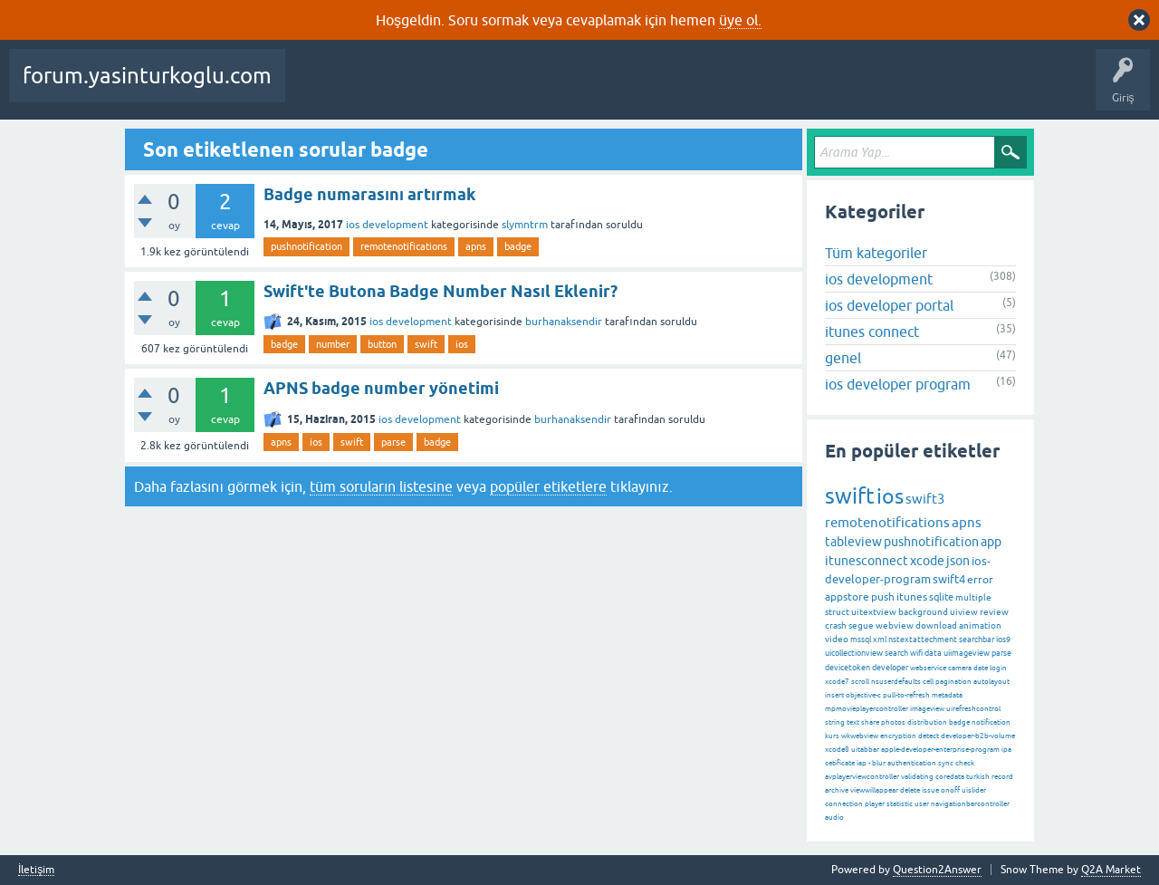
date (980, 668)
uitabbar (865, 750)
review (994, 612)
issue (930, 790)
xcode (927, 560)
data (933, 653)
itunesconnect (866, 560)
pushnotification (306, 246)
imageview (927, 709)
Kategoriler (631, 89)
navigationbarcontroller (970, 804)
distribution (927, 722)
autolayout (991, 682)
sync (945, 763)
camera (960, 668)
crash (836, 625)
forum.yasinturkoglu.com (147, 75)
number (333, 344)
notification (991, 722)
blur (879, 763)
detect (928, 736)
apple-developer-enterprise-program (940, 750)
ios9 (1003, 639)
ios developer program (898, 384)
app (991, 541)
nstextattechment (922, 639)
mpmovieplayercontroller (866, 709)
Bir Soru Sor (781, 89)
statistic (899, 804)
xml (879, 639)
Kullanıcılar (707, 89)
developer (890, 667)
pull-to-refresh (906, 695)
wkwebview (859, 736)
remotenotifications (403, 246)
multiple (973, 597)
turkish (978, 777)
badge (518, 246)
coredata (949, 777)
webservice (928, 668)
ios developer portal (889, 305)
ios (461, 344)
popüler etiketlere (548, 486)
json (958, 560)
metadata (947, 695)
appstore (847, 597)
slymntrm (525, 224)
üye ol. (740, 20)
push (883, 597)
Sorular (317, 89)
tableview (853, 541)
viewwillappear (874, 790)
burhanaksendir (563, 321)
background (923, 612)
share (870, 722)
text (853, 722)
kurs (832, 736)
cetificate (840, 763)
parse (393, 442)
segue (861, 625)
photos (893, 722)
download (936, 625)
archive (836, 790)
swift (426, 344)
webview (895, 625)
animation (980, 625)
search (896, 653)
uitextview (873, 612)
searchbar (976, 639)
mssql (860, 639)
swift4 (949, 579)
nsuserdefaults (896, 682)
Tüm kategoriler (876, 253)
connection (844, 804)
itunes (911, 597)
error (980, 579)
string (835, 722)
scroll (860, 682)
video (836, 639)
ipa (1006, 750)
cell (928, 682)
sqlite (941, 597)
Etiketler (562, 89)
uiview (964, 612)
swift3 (924, 498)
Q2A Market (1111, 869)
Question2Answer (937, 869)
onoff (950, 790)
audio (834, 817)
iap (862, 763)
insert (834, 695)
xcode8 (837, 750)
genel (843, 358)
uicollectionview (854, 653)
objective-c (863, 695)
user (922, 804)
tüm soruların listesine (381, 486)
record (1002, 777)
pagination (953, 682)
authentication (911, 763)
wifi (916, 653)
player (875, 804)
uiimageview (966, 653)
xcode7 (837, 682)
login (998, 668)
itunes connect (872, 331)
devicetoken (847, 667)
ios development (387, 224)
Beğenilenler (387, 89)
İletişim (36, 870)
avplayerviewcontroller (862, 777)
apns (475, 246)
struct (837, 612)
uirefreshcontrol (973, 709)
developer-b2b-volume (978, 736)
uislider (974, 790)
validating (917, 777)
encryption (898, 736)
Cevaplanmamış (481, 89)
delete (910, 790)
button (382, 344)
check (964, 763)
